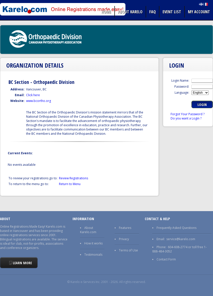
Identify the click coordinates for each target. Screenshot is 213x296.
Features (125, 228)
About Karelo (130, 12)
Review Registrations (73, 178)
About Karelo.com (88, 230)
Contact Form (166, 259)
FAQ (152, 12)
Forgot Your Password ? (187, 114)
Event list (172, 12)
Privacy (124, 239)
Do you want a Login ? (186, 118)
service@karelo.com (180, 239)
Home (106, 12)
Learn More (22, 262)
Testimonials (93, 254)
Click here (33, 95)
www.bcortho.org (38, 101)
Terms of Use (128, 250)
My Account (199, 12)
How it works (93, 243)
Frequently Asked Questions (176, 228)
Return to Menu (70, 184)
